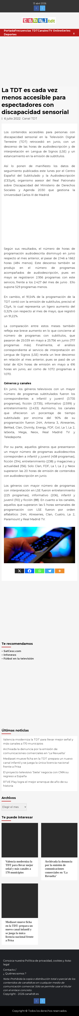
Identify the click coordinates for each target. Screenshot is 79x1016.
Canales (43, 30)
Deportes (10, 34)
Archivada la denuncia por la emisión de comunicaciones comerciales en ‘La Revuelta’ (34, 751)
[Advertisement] (39, 60)
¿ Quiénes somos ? (14, 973)
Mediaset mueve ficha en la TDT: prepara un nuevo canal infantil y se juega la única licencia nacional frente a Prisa (38, 762)
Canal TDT (29, 118)
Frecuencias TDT (26, 30)
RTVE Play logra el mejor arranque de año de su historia (35, 783)
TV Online (55, 30)
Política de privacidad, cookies (43, 960)
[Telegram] (49, 571)
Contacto (9, 969)
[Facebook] (29, 571)
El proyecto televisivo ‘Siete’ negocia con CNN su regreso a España (36, 774)
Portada (9, 30)
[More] (59, 571)
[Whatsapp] (39, 571)
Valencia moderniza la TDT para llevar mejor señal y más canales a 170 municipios (38, 741)
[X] (19, 571)
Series (66, 30)
